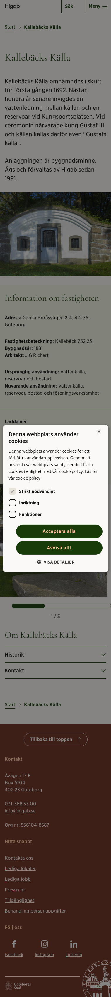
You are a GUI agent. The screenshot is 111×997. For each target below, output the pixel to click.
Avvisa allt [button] (59, 548)
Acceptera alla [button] (59, 531)
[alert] (55, 498)
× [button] (99, 432)
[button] (55, 562)
